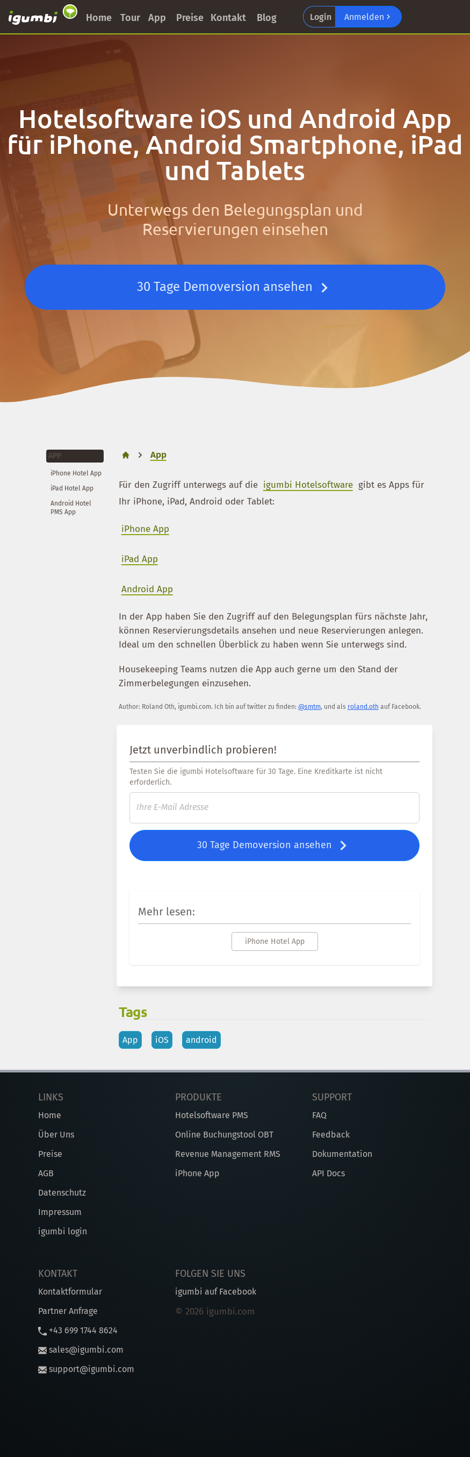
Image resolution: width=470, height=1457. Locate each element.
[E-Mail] (274, 807)
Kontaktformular (70, 1292)
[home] (126, 455)
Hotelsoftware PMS (211, 1115)
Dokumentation (342, 1154)
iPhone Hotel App (76, 473)
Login (320, 17)
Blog (267, 18)
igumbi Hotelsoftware (308, 485)
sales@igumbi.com (81, 1350)
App (157, 18)
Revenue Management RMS (227, 1154)
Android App (147, 589)
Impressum (60, 1212)
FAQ (319, 1115)
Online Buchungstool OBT (224, 1134)
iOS (162, 1040)
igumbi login (62, 1231)
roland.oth (363, 706)
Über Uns (56, 1134)
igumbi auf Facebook (215, 1292)
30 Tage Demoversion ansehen (235, 287)
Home (99, 18)
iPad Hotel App (71, 488)
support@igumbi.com (86, 1369)
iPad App (139, 559)
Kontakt (228, 18)
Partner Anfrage (68, 1311)
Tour (130, 18)
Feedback (331, 1134)
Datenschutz (62, 1193)
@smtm (309, 706)
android (201, 1040)
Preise (190, 18)
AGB (46, 1173)
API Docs (328, 1173)
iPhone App (145, 529)
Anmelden (368, 16)
